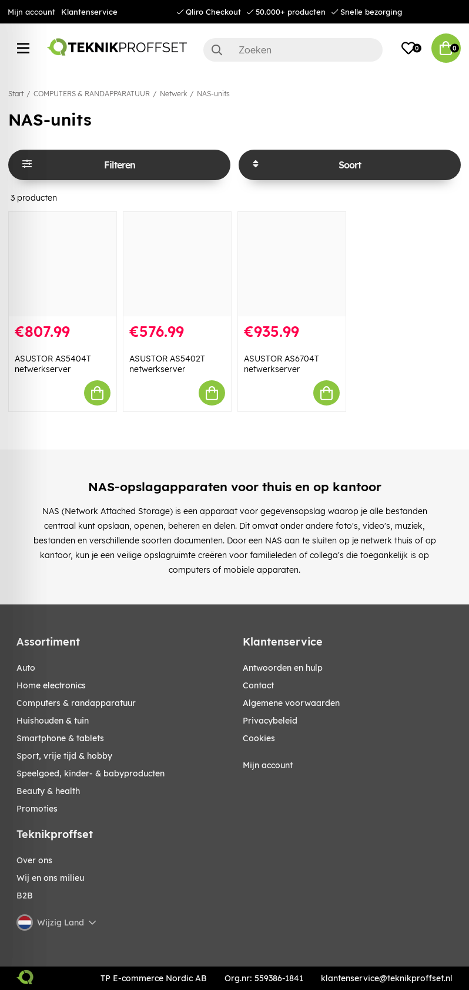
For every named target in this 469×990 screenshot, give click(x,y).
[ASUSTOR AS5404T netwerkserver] (62, 264)
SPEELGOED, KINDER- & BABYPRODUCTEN (90, 773)
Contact (258, 685)
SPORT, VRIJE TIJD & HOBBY (64, 756)
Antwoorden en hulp (283, 668)
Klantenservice (89, 11)
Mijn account (31, 11)
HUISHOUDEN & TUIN (52, 720)
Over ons (34, 860)
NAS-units (213, 93)
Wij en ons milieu (50, 878)
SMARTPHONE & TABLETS (60, 738)
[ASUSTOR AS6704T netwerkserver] (291, 264)
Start (16, 93)
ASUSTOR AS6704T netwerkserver (281, 363)
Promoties (37, 808)
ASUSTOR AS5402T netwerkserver (167, 363)
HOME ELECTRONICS (51, 685)
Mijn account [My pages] (268, 765)
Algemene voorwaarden (291, 703)
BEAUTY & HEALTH (48, 791)
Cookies (259, 738)
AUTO (25, 668)
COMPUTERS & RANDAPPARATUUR (92, 93)
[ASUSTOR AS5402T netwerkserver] (177, 264)
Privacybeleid (270, 720)
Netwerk (173, 93)
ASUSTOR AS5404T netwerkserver (53, 363)
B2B (24, 895)
